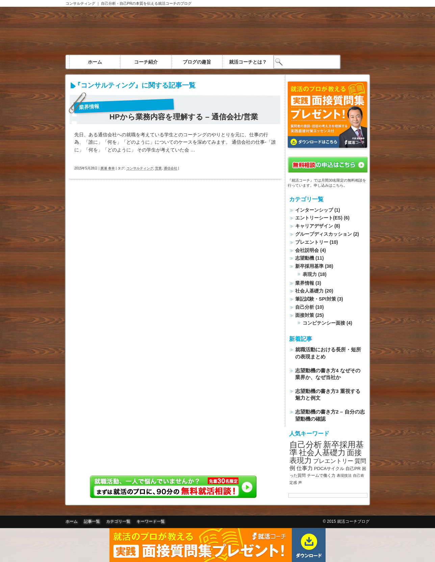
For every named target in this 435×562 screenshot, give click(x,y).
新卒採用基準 (309, 266)
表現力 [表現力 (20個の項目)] (300, 460)
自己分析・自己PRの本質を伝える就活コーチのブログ (146, 3)
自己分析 (304, 307)
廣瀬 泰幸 (107, 168)
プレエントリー (311, 242)
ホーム (95, 62)
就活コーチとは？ (248, 62)
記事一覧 (92, 521)
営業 (158, 168)
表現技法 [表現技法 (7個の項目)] (344, 475)
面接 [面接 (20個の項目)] (354, 452)
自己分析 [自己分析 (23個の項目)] (305, 444)
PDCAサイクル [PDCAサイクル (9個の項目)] (329, 468)
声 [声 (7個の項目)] (300, 483)
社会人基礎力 (309, 291)
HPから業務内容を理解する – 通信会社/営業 (183, 117)
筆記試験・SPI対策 (315, 299)
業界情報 (89, 106)
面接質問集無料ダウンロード (217, 545)
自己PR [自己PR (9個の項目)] (353, 468)
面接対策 (304, 315)
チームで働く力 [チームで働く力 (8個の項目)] (321, 475)
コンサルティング (80, 3)
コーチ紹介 (146, 62)
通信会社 (170, 168)
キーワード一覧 (150, 521)
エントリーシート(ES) (318, 217)
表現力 (310, 274)
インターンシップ (314, 210)
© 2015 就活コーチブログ (346, 521)
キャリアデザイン (314, 226)
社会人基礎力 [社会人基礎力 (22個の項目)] (322, 452)
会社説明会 (307, 250)
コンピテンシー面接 (324, 323)
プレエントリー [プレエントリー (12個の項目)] (333, 461)
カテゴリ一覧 (118, 521)
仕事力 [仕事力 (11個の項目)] (305, 468)
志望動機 (304, 258)
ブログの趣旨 (197, 62)
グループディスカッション (323, 234)
